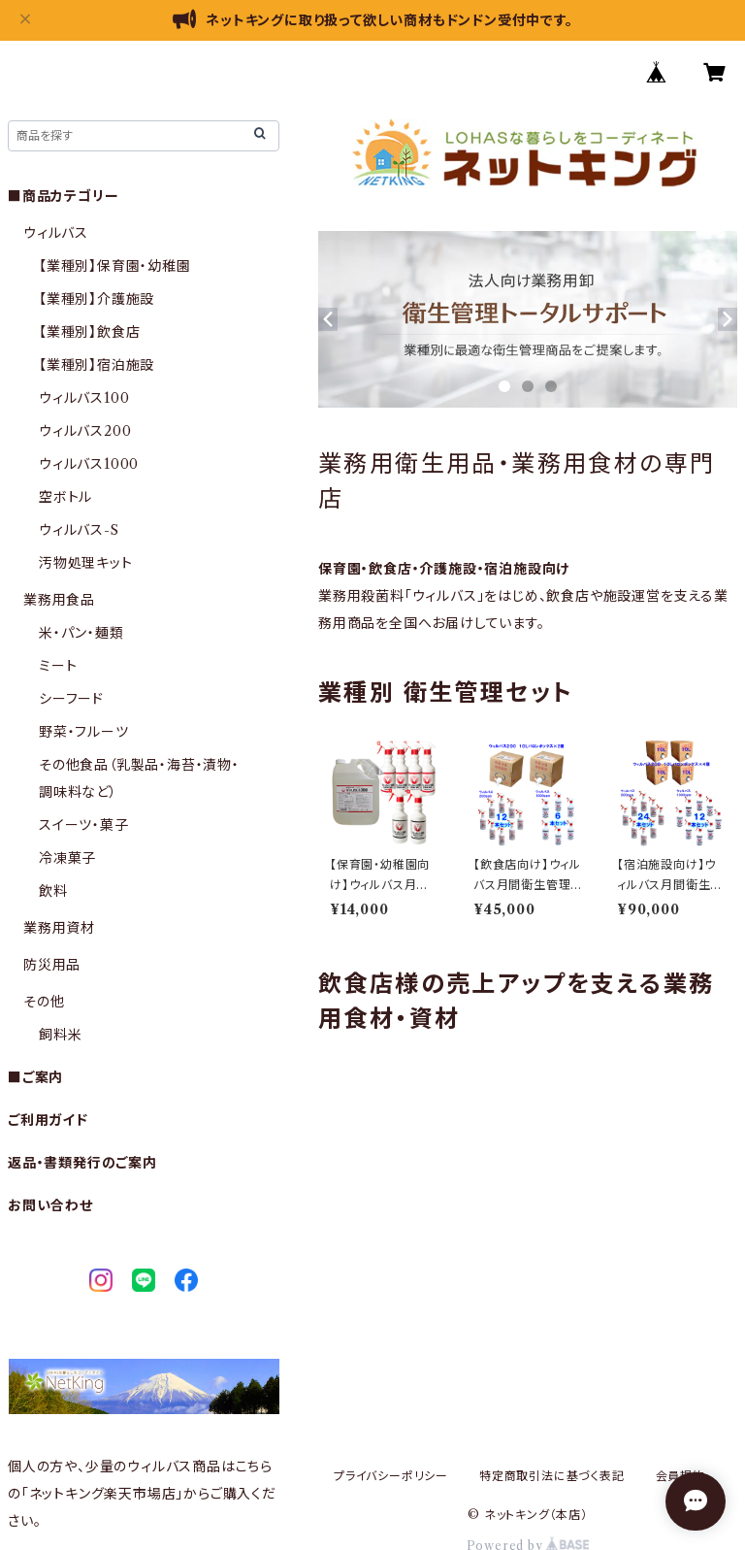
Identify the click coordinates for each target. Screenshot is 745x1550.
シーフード (71, 699)
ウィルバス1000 (89, 464)
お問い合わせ (50, 1205)
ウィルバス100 (84, 398)
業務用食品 (59, 600)
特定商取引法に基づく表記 (552, 1475)
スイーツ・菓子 (84, 825)
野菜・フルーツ (84, 732)
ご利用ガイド (48, 1120)
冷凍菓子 (67, 858)
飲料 (53, 891)
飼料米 (60, 1034)
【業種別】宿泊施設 (96, 365)
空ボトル (65, 497)
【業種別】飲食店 (89, 332)
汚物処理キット (86, 563)
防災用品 (52, 964)
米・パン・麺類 (81, 633)
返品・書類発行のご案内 (82, 1162)
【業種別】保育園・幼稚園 (115, 266)
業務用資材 (59, 928)
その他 (43, 1001)
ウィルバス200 (85, 431)
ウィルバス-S (79, 530)
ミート (58, 666)
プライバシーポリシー (391, 1475)
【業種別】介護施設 (96, 299)
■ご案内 (35, 1077)
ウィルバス (55, 233)
